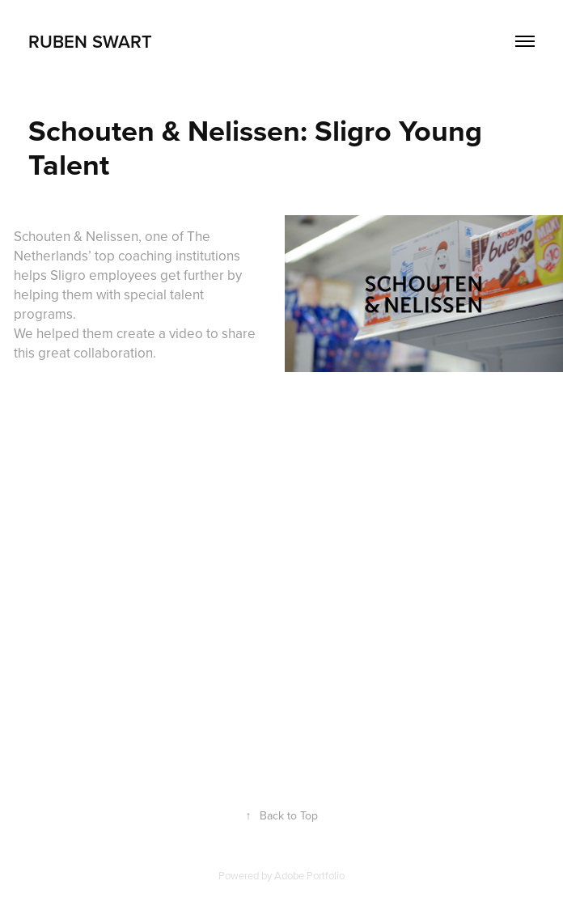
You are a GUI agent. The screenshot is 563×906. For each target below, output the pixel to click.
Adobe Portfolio (309, 875)
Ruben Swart (90, 41)
